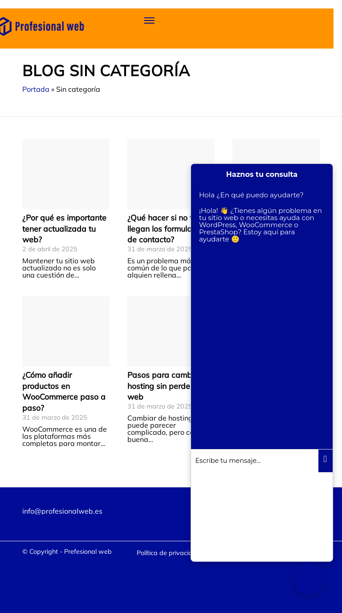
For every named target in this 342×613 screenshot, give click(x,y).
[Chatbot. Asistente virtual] (308, 579)
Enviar (325, 461)
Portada (35, 89)
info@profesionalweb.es (62, 511)
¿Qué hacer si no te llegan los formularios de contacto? (166, 228)
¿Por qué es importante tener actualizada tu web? (64, 228)
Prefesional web (88, 552)
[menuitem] (168, 553)
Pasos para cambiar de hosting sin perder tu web (170, 385)
